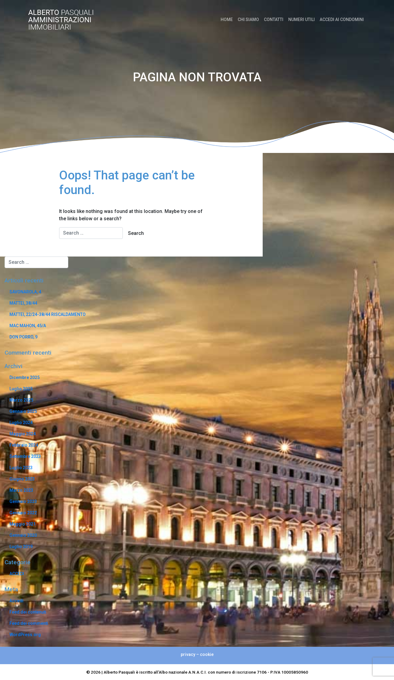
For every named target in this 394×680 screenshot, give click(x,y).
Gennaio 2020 (23, 535)
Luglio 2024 (21, 422)
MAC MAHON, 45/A (27, 325)
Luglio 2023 (21, 467)
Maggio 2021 (22, 524)
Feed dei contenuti (27, 612)
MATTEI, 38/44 (23, 303)
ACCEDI (16, 573)
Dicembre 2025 (24, 377)
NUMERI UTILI (301, 19)
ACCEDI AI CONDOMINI (342, 19)
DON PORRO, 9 (23, 337)
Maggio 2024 (22, 433)
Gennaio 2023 (23, 501)
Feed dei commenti (28, 623)
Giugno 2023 (22, 478)
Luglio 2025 (21, 388)
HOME (227, 19)
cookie (207, 654)
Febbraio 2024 (23, 445)
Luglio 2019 (21, 546)
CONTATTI (273, 19)
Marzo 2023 (21, 490)
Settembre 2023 (25, 456)
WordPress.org (25, 634)
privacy (188, 654)
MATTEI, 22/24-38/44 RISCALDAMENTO (47, 314)
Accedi (16, 600)
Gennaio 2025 (23, 411)
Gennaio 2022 (23, 512)
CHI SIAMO (248, 19)
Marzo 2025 (21, 400)
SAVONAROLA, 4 (25, 291)
